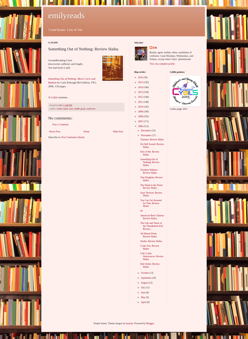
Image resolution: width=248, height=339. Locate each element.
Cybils (54, 97)
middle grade (79, 109)
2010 (141, 106)
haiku (65, 109)
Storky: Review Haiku (151, 241)
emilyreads (66, 15)
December (146, 130)
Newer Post (54, 131)
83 (141, 211)
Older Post (118, 131)
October (145, 273)
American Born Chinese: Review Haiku (152, 217)
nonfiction (90, 109)
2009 (141, 111)
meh (71, 109)
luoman (129, 323)
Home (87, 131)
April (144, 302)
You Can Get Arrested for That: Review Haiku (151, 203)
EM (155, 48)
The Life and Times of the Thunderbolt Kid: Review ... (151, 226)
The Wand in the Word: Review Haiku (151, 186)
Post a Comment (61, 124)
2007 (141, 121)
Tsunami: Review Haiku (152, 139)
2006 (141, 126)
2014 (141, 87)
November (146, 135)
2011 (140, 102)
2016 (141, 77)
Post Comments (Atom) (72, 137)
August (144, 282)
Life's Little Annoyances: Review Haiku (151, 256)
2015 (141, 82)
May (143, 297)
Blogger (150, 323)
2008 (141, 116)
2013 (141, 92)
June (143, 292)
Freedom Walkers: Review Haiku (149, 171)
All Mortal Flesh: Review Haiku (148, 235)
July (143, 287)
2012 (141, 97)
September (146, 278)
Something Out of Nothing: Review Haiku (149, 162)
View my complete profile (162, 64)
